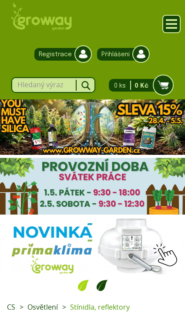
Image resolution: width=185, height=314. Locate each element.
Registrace (61, 54)
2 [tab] (102, 285)
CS (11, 307)
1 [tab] (83, 285)
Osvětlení (42, 307)
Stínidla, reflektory (100, 307)
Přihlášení (121, 54)
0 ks (138, 85)
